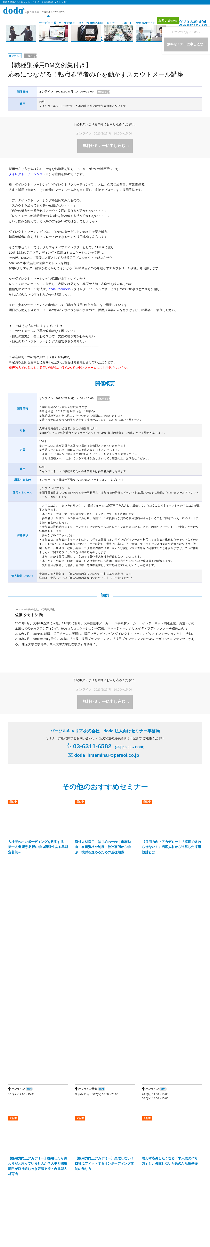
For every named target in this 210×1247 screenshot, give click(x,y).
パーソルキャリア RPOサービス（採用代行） (36, 1164)
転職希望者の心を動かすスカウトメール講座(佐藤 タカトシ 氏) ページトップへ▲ (145, 1008)
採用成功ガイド (139, 23)
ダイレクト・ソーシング (26, 174)
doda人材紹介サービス (23, 1123)
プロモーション (184, 1118)
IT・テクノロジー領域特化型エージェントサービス (68, 1159)
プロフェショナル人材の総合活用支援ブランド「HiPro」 (42, 1185)
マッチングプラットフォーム (120, 1159)
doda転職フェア (20, 1128)
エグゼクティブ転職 (59, 1214)
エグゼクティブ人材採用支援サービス (32, 1153)
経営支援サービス (20, 1159)
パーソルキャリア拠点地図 (126, 1195)
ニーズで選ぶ (60, 23)
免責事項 (195, 1195)
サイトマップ (183, 1129)
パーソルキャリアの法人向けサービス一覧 (105, 1179)
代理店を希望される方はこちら (165, 1195)
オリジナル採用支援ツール (105, 1128)
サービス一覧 (40, 23)
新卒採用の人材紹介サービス (126, 1153)
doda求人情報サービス (60, 1123)
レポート (120, 23)
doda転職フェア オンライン (63, 1128)
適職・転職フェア (81, 1214)
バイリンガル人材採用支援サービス (81, 1153)
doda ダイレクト (99, 1123)
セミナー (105, 23)
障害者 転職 (41, 1214)
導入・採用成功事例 (84, 23)
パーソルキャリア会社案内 (89, 1195)
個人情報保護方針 (30, 1232)
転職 (11, 1214)
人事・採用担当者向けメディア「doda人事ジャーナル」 (42, 1179)
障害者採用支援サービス (83, 1164)
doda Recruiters (60, 289)
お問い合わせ (163, 22)
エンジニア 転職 (24, 1214)
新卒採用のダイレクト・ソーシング (170, 1153)
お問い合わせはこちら (143, 1081)
